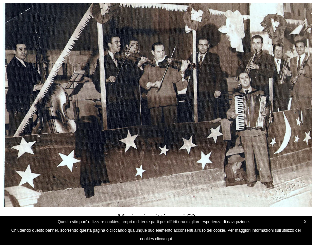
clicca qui (163, 238)
